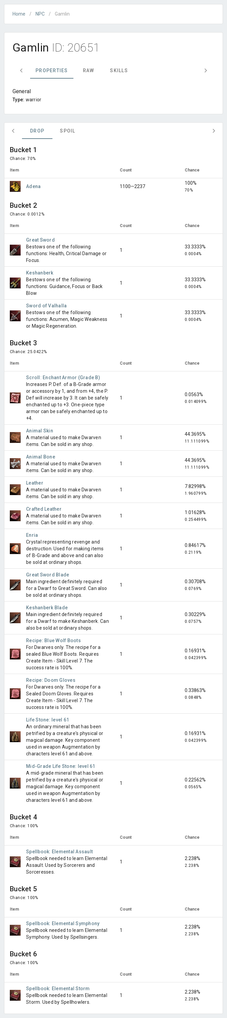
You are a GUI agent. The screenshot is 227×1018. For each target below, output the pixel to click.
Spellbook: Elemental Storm (58, 988)
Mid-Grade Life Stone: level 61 (60, 766)
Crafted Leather (44, 509)
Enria (32, 535)
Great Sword (40, 240)
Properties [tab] (52, 70)
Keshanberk (39, 273)
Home (19, 14)
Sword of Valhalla (46, 305)
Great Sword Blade (47, 574)
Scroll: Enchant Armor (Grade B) (63, 377)
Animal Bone (40, 457)
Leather (34, 483)
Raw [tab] (88, 70)
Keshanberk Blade (47, 607)
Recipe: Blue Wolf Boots (53, 640)
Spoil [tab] (67, 131)
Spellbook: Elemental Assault (59, 851)
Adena (33, 186)
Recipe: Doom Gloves (50, 680)
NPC (40, 14)
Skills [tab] (119, 70)
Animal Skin (39, 430)
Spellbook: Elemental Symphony (62, 923)
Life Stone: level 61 (47, 719)
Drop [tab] (37, 131)
